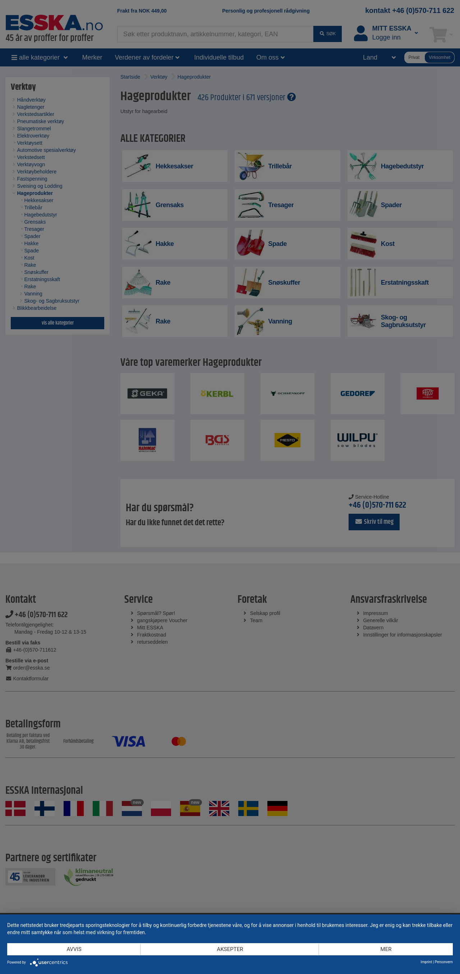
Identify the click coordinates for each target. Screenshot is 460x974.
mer (386, 949)
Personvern (444, 962)
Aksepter (230, 949)
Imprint (426, 962)
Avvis (73, 949)
